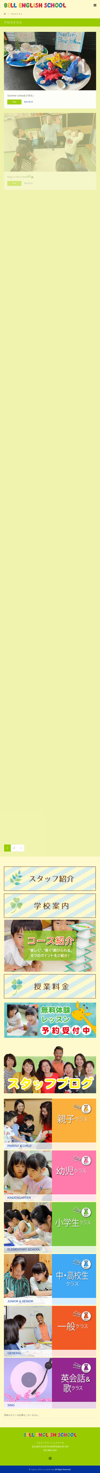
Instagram (50, 1458)
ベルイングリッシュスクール (42, 1470)
